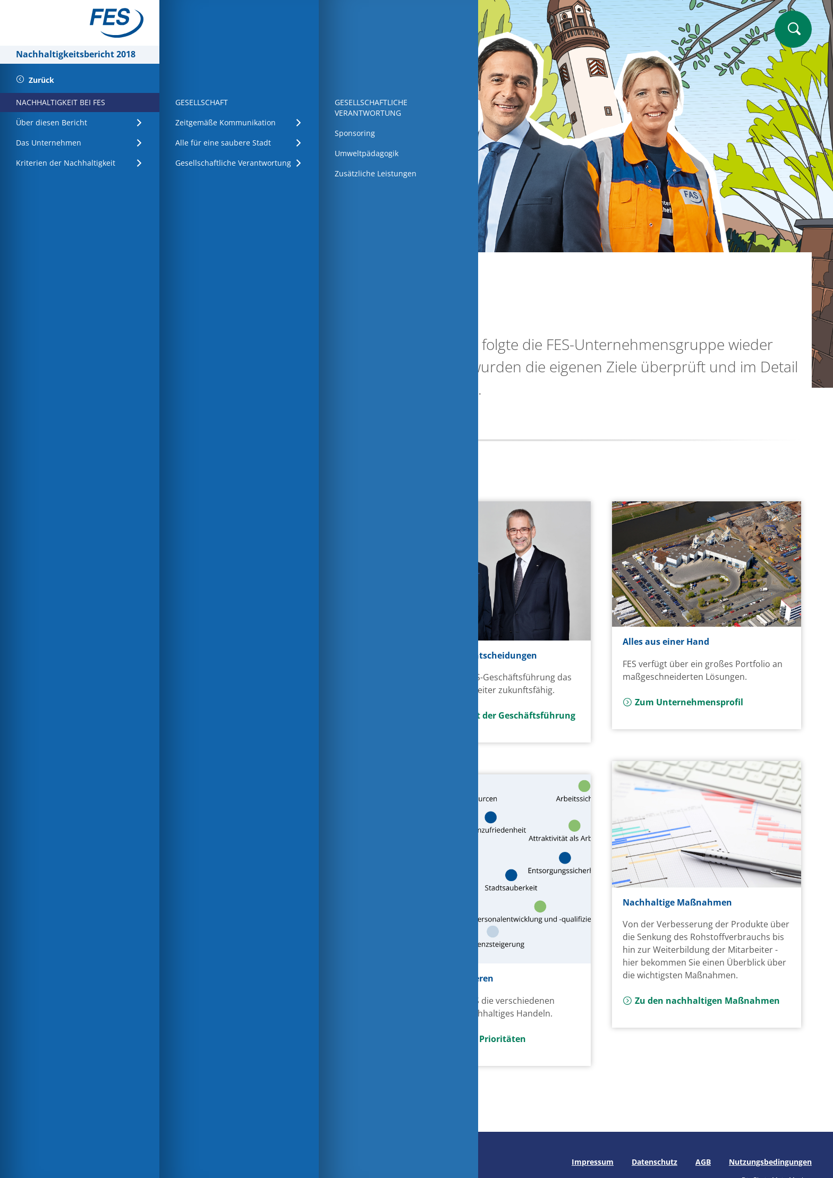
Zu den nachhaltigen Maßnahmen (701, 1000)
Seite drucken (206, 1162)
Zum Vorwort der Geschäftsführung (493, 715)
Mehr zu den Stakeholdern (264, 1051)
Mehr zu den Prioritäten (469, 1039)
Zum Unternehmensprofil (683, 702)
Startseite (217, 269)
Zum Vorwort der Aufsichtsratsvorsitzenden (264, 709)
